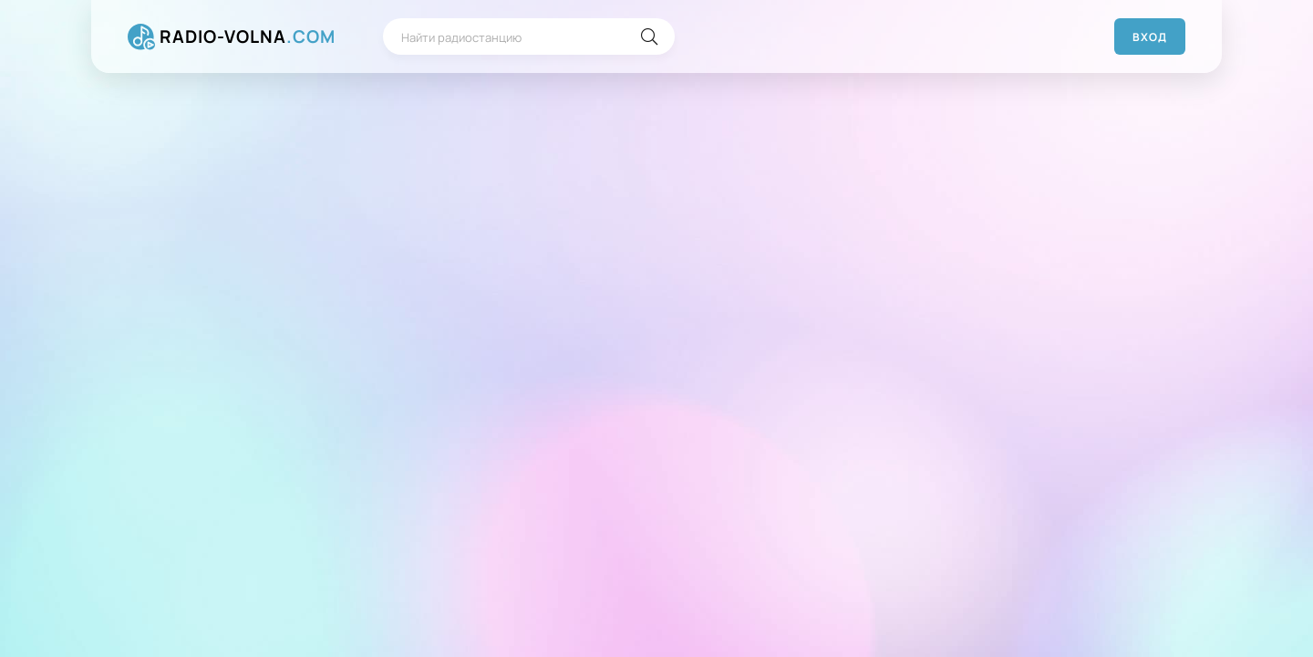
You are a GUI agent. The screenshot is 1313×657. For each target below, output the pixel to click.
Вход (1149, 37)
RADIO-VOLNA (248, 37)
